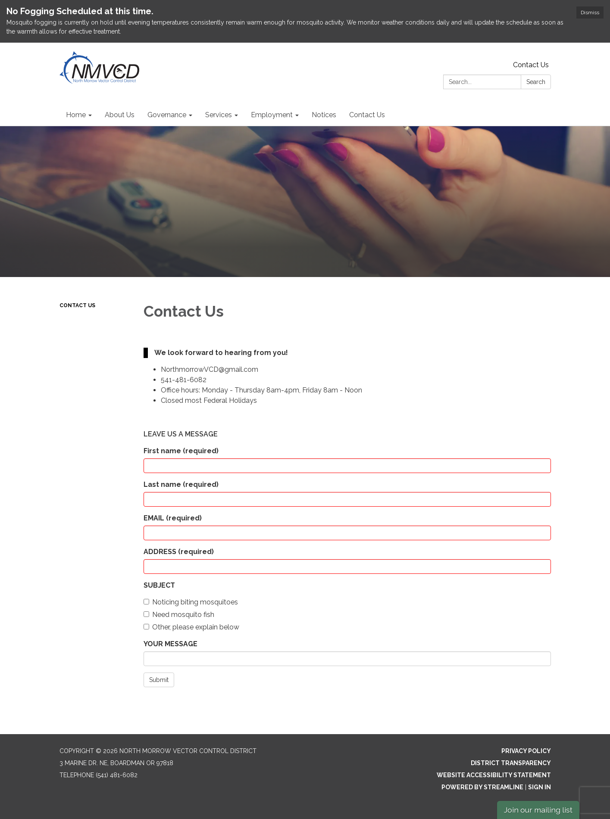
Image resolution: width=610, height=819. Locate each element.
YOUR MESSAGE (170, 644)
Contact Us (531, 65)
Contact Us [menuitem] (367, 115)
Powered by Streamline (482, 787)
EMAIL (173, 518)
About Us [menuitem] (120, 115)
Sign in (539, 787)
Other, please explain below (191, 627)
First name (181, 451)
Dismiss (590, 12)
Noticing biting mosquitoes (191, 602)
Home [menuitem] (76, 115)
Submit (159, 679)
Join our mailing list (538, 809)
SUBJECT (159, 585)
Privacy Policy (526, 750)
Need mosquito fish (179, 614)
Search (535, 81)
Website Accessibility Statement (494, 775)
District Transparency (511, 763)
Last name (181, 484)
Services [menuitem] (218, 115)
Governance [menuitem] (166, 115)
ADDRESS (179, 552)
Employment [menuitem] (272, 115)
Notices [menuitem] (324, 115)
